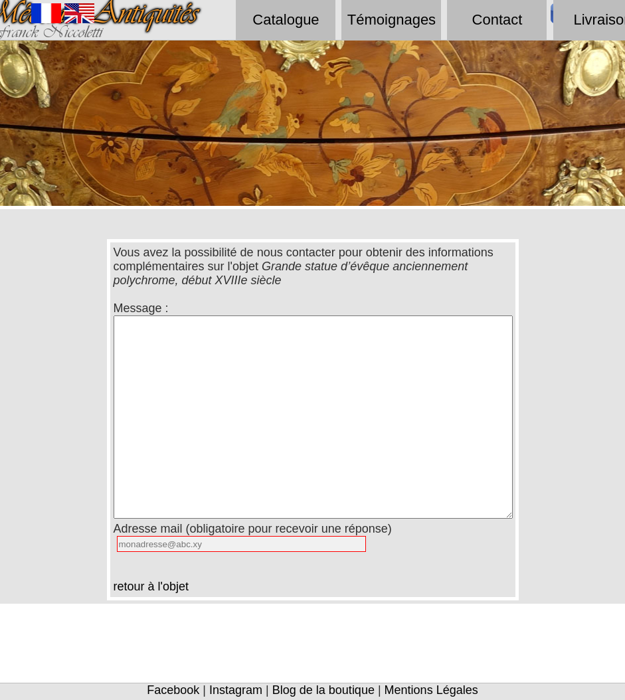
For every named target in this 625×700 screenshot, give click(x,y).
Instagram (235, 690)
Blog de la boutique (323, 690)
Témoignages (391, 19)
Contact (497, 19)
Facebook (173, 690)
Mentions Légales (431, 690)
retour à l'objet (151, 586)
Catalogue (285, 19)
